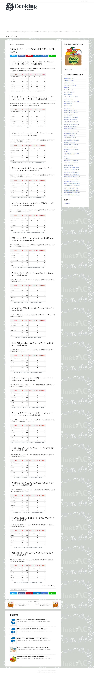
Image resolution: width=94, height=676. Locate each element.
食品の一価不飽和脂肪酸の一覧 (71, 188)
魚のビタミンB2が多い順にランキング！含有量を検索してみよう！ (33, 647)
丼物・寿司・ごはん (69, 92)
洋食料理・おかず (69, 80)
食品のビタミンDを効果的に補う (71, 167)
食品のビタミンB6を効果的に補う (72, 176)
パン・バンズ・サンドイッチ (71, 96)
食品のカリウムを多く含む (70, 146)
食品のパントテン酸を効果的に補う (72, 183)
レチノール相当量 (20, 44)
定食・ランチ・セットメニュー (71, 101)
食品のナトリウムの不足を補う (71, 144)
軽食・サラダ (68, 103)
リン (65, 151)
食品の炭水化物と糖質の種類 (71, 117)
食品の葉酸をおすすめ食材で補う (71, 181)
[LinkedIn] (37, 56)
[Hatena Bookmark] (44, 56)
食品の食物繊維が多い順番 (70, 133)
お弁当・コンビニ (68, 99)
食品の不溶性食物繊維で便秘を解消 (72, 194)
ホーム (13, 44)
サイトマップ (67, 203)
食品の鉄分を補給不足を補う (71, 121)
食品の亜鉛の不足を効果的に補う (71, 153)
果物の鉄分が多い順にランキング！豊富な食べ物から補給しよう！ (33, 656)
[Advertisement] (47, 21)
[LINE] (52, 56)
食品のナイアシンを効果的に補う (71, 174)
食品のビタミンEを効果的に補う (71, 169)
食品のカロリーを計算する (70, 110)
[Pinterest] (29, 56)
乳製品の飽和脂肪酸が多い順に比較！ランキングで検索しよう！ (32, 628)
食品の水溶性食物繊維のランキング (72, 192)
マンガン (66, 158)
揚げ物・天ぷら (68, 89)
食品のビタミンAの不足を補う (71, 124)
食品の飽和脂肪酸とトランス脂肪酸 (72, 185)
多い (54, 585)
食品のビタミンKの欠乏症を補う (71, 172)
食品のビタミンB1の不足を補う (71, 126)
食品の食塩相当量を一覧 (70, 137)
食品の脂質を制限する (69, 115)
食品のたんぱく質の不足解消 (71, 112)
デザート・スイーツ (69, 108)
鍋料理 (66, 87)
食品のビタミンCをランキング (71, 130)
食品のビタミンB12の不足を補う (71, 178)
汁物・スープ (68, 105)
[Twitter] (13, 56)
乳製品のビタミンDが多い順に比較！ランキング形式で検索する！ (32, 638)
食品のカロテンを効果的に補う (71, 160)
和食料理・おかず (69, 78)
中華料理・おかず (69, 83)
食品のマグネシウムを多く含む (71, 149)
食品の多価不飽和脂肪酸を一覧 (71, 190)
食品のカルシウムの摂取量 (70, 119)
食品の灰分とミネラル (69, 142)
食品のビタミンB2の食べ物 (70, 128)
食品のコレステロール (69, 135)
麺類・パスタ (68, 94)
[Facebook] (21, 56)
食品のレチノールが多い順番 (71, 162)
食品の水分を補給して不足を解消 (71, 140)
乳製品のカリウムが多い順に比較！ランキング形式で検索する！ (32, 619)
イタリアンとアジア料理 (70, 85)
